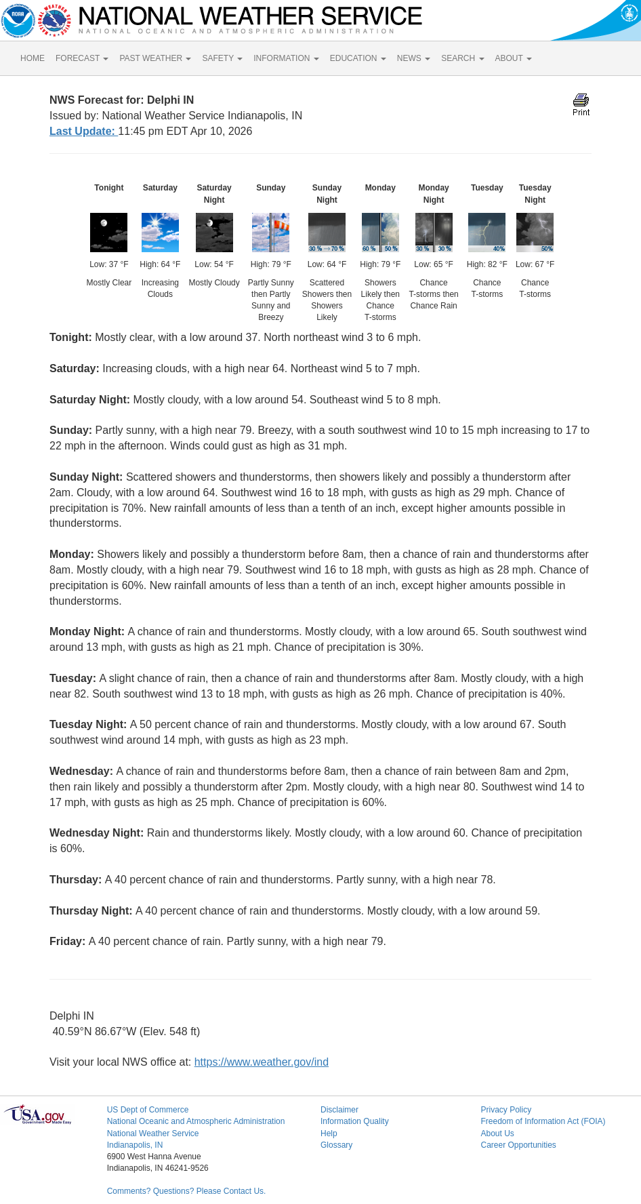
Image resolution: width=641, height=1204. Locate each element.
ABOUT (513, 58)
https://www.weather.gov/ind (261, 1062)
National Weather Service (153, 1133)
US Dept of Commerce (148, 1110)
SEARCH (462, 58)
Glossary (336, 1145)
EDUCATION (358, 58)
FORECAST (82, 58)
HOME (32, 58)
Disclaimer (339, 1110)
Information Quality (354, 1121)
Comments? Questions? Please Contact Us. (186, 1191)
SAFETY (222, 58)
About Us (497, 1133)
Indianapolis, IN (135, 1145)
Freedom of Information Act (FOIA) (542, 1121)
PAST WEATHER (155, 58)
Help (328, 1133)
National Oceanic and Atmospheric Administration (196, 1121)
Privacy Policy (505, 1110)
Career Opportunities (518, 1145)
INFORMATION (285, 58)
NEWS (413, 58)
